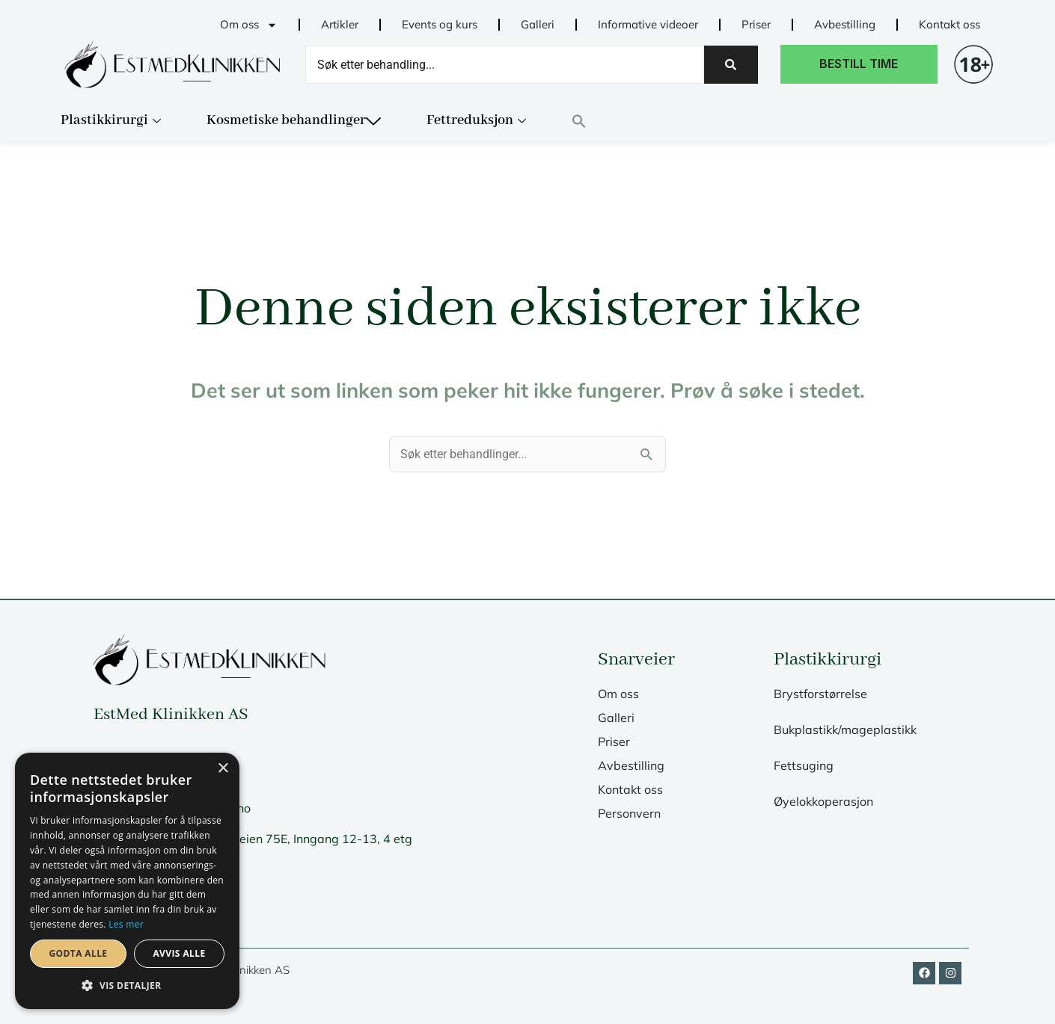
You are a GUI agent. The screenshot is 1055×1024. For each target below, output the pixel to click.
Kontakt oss (949, 24)
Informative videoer (648, 24)
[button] (600, 121)
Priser (756, 24)
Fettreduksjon (476, 120)
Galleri (537, 24)
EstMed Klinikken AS (171, 714)
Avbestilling (844, 24)
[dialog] (127, 881)
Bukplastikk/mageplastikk (845, 729)
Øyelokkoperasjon (823, 801)
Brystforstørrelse (820, 693)
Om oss (249, 25)
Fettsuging (804, 765)
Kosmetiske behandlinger (294, 120)
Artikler (339, 24)
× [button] (222, 768)
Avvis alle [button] (179, 953)
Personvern (629, 813)
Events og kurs (439, 24)
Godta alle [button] (78, 953)
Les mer (126, 924)
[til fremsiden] (172, 64)
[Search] (504, 65)
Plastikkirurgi (111, 120)
